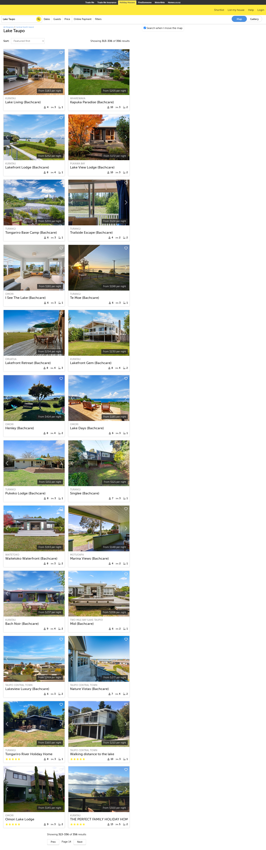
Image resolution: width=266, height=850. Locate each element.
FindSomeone (144, 2)
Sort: (6, 40)
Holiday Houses (127, 2)
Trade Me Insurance (106, 2)
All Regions (8, 27)
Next (79, 842)
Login (260, 10)
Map (239, 19)
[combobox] (21, 19)
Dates (47, 19)
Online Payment (82, 19)
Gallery (254, 19)
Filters (98, 19)
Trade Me (89, 2)
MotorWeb (160, 2)
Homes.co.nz (174, 2)
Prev (53, 842)
